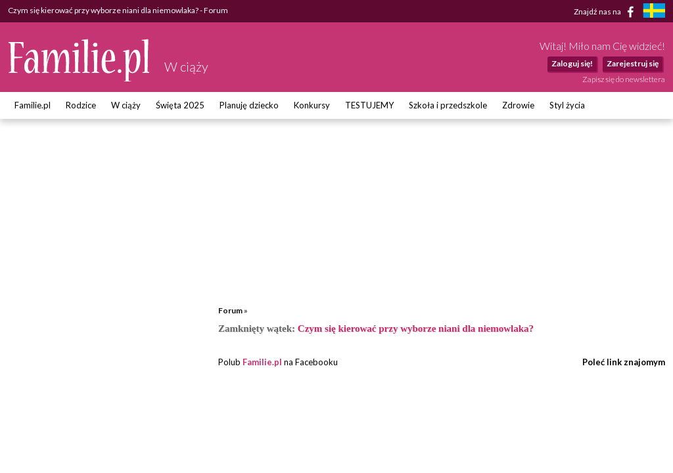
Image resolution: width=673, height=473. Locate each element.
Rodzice (81, 105)
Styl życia (567, 105)
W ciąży (126, 105)
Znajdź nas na (606, 12)
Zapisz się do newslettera (623, 79)
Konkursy (312, 105)
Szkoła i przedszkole (448, 105)
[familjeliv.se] (654, 12)
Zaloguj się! (572, 63)
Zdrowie (518, 105)
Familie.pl (32, 105)
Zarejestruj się (633, 63)
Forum (230, 310)
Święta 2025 (180, 105)
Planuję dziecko (249, 105)
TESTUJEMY (369, 105)
